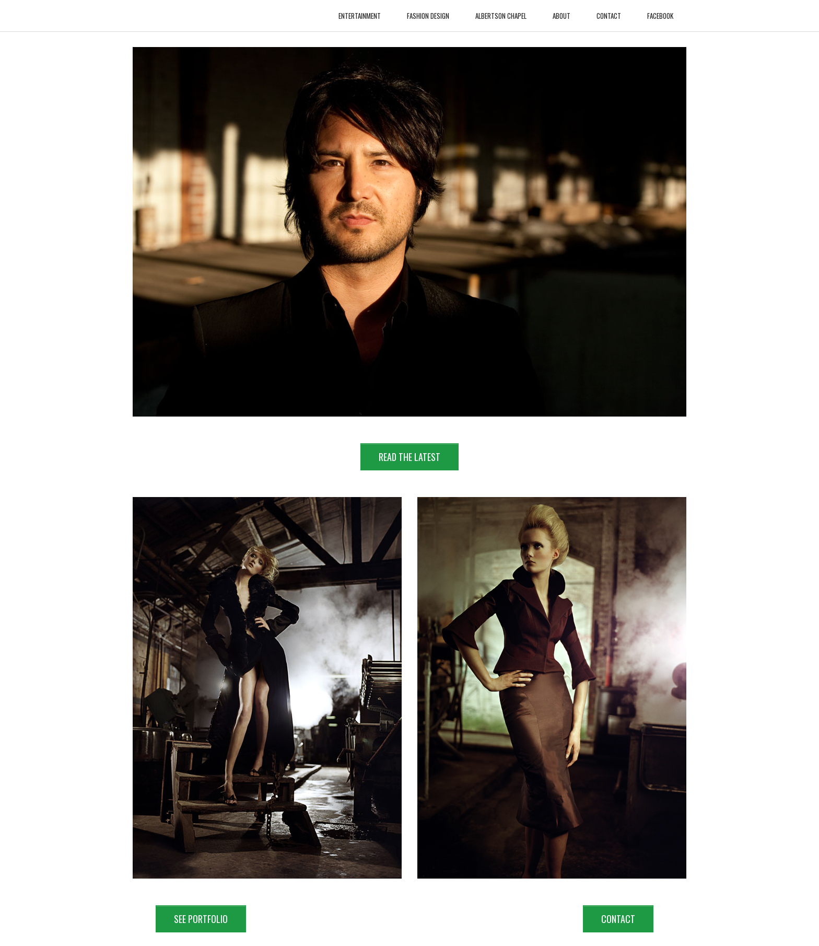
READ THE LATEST (409, 457)
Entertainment (359, 10)
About (561, 10)
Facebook (660, 10)
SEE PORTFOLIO (201, 919)
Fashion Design (428, 10)
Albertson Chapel (501, 10)
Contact (608, 10)
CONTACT (618, 919)
